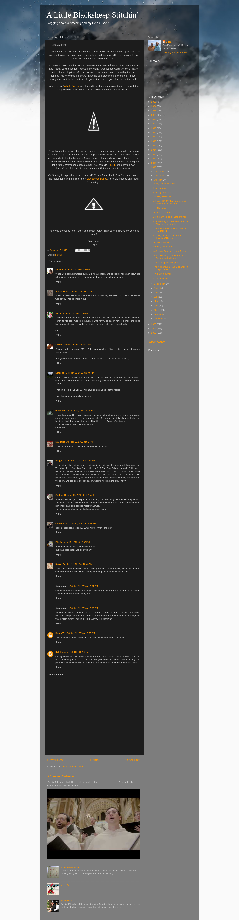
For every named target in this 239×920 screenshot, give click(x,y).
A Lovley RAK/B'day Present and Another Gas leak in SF (169, 202)
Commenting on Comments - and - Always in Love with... (170, 222)
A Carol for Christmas (60, 776)
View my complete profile (175, 52)
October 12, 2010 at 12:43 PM (77, 564)
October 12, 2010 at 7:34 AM (74, 313)
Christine (60, 523)
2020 (154, 123)
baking (58, 255)
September (159, 284)
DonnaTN (60, 633)
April (156, 305)
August (157, 288)
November (159, 175)
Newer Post (55, 760)
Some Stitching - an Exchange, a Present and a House (169, 256)
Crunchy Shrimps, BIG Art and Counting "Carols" (168, 236)
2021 (154, 119)
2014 (154, 150)
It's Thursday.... (160, 208)
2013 (154, 154)
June (156, 297)
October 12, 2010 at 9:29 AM (81, 460)
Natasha (60, 373)
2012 (154, 158)
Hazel (58, 269)
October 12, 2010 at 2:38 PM (83, 608)
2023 (154, 110)
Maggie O (60, 460)
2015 (154, 145)
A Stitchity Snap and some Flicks (169, 251)
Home (94, 760)
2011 (154, 163)
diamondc (60, 410)
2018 (154, 132)
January (158, 318)
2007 (154, 333)
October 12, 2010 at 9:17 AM (80, 442)
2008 (154, 328)
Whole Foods (71, 86)
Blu (57, 542)
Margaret (60, 442)
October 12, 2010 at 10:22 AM (79, 495)
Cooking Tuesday (162, 192)
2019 (154, 128)
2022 (154, 115)
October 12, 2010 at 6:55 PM (80, 633)
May (156, 301)
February (158, 314)
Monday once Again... (164, 246)
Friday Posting (160, 278)
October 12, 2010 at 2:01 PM (83, 586)
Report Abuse (156, 341)
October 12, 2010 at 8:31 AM (77, 344)
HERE (112, 165)
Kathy (58, 344)
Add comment (56, 674)
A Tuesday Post (161, 242)
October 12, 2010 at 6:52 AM (76, 269)
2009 (154, 324)
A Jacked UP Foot (162, 212)
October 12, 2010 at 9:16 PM (74, 652)
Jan (57, 313)
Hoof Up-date (160, 188)
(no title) (65, 884)
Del (57, 652)
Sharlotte (60, 291)
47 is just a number (162, 274)
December (159, 171)
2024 (154, 106)
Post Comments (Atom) (72, 766)
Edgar (169, 42)
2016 (154, 141)
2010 (154, 167)
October (158, 180)
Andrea (59, 495)
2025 (154, 102)
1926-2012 (66, 901)
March (157, 310)
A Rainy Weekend (162, 197)
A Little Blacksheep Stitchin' (92, 14)
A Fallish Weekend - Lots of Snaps (170, 217)
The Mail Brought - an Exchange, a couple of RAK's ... (170, 268)
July (156, 292)
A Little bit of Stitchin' (71, 867)
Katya (58, 564)
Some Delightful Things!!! (165, 262)
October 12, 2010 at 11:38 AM (81, 523)
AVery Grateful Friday (164, 183)
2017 (154, 136)
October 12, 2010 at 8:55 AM (81, 410)
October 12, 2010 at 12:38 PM (75, 542)
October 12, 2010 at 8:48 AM (80, 373)
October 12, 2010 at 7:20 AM (80, 291)
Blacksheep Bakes (97, 178)
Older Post (132, 760)
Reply (58, 281)
